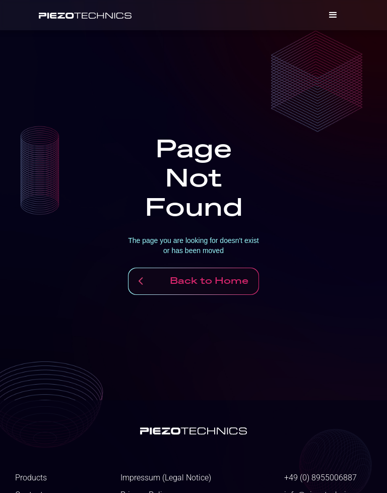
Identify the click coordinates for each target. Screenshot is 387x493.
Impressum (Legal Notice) (165, 478)
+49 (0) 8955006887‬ (320, 478)
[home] (85, 15)
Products (31, 478)
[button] (333, 15)
